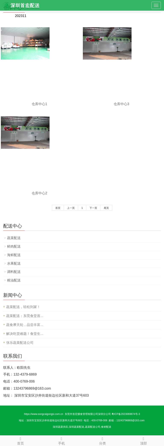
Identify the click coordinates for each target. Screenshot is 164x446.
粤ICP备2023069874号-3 (125, 414)
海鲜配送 (14, 255)
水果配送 (14, 263)
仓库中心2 (39, 193)
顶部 (143, 440)
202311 (20, 16)
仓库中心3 (121, 104)
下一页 (93, 208)
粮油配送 (14, 280)
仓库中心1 (39, 104)
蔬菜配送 (14, 238)
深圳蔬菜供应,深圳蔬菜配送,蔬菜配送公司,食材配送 (82, 426)
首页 (57, 208)
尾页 (106, 208)
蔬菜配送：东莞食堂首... (24, 316)
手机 (61, 440)
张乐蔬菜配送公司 (20, 342)
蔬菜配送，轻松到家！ (23, 307)
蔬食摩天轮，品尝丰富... (24, 325)
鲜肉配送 (14, 246)
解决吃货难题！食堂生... (24, 334)
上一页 (71, 208)
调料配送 (14, 272)
